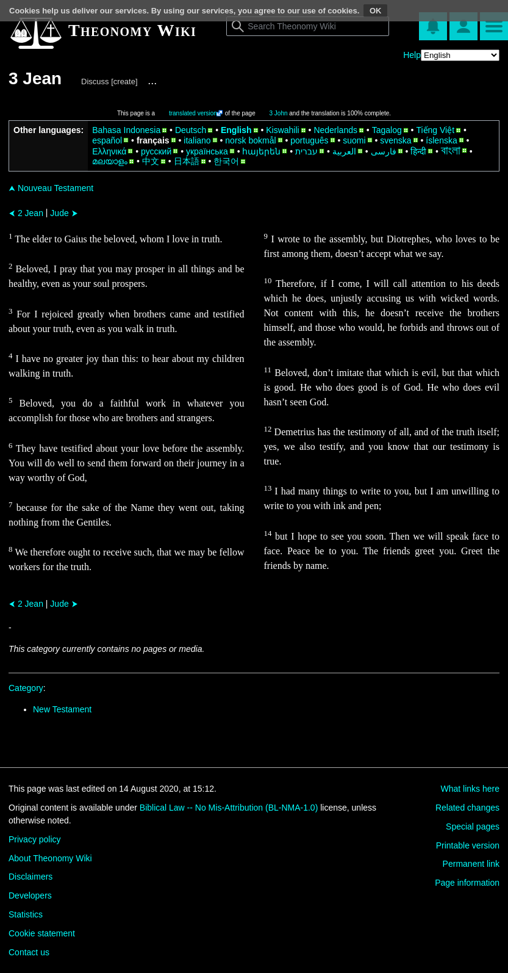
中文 (150, 161)
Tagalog (387, 130)
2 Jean (26, 213)
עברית (306, 151)
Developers (30, 895)
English (236, 130)
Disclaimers (30, 876)
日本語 (186, 161)
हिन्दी (418, 151)
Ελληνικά (109, 151)
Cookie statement (42, 933)
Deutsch (190, 130)
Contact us (29, 952)
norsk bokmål (250, 140)
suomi (354, 140)
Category (26, 688)
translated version (193, 113)
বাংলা (450, 150)
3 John (279, 113)
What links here (470, 789)
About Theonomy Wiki (50, 858)
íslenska (441, 140)
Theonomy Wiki (132, 30)
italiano (197, 140)
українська (207, 151)
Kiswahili (282, 130)
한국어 (226, 161)
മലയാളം (109, 161)
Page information (467, 883)
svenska (395, 140)
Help (412, 55)
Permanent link (471, 864)
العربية (344, 151)
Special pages (472, 826)
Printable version (467, 845)
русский (156, 151)
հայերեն (261, 151)
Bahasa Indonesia (126, 130)
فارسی (383, 151)
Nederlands (335, 130)
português (309, 140)
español (107, 140)
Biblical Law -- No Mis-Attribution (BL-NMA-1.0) (229, 807)
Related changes (467, 807)
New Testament (62, 709)
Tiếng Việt (435, 130)
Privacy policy (35, 839)
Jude (63, 213)
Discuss (95, 81)
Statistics (26, 914)
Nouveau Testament (51, 188)
